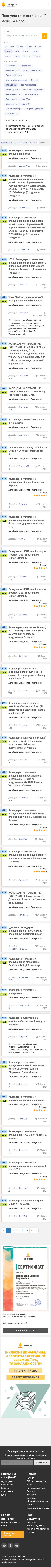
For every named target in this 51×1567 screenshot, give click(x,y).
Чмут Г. (22, 539)
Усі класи (9, 47)
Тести (29, 1484)
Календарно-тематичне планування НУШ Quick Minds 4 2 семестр (27, 1134)
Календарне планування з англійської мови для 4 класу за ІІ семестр (26, 1021)
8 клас (8, 56)
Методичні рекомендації (16, 80)
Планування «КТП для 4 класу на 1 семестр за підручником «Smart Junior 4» (27, 554)
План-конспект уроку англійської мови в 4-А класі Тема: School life (27, 451)
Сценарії (34, 80)
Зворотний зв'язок (9, 1534)
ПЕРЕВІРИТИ (42, 1462)
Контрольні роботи (13, 75)
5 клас (17, 51)
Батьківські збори (13, 109)
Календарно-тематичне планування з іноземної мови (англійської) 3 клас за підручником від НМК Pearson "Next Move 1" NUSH (25, 779)
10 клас (26, 56)
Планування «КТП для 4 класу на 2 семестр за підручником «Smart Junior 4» (27, 592)
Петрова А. (23, 313)
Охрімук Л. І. (24, 839)
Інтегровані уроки (13, 94)
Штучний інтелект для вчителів (37, 1503)
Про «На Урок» (8, 1519)
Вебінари (5, 1488)
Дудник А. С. (24, 166)
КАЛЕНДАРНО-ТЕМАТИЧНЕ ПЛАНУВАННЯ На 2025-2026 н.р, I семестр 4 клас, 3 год (27, 391)
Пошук (7, 31)
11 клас (36, 56)
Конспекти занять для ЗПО (17, 104)
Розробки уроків (12, 70)
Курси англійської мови (38, 1508)
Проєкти (31, 1491)
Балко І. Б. (23, 285)
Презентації (26, 66)
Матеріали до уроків (32, 70)
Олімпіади (32, 1498)
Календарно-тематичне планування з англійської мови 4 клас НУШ (27, 1166)
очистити (31, 35)
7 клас (35, 51)
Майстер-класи (31, 94)
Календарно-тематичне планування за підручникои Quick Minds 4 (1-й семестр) (24, 962)
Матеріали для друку (34, 109)
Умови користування (27, 1560)
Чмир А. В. (23, 1037)
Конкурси (31, 1494)
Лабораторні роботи (36, 1488)
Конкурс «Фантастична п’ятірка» (38, 1530)
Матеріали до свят (36, 1525)
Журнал (30, 1478)
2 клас (29, 47)
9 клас (17, 56)
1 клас (20, 47)
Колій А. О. (23, 1216)
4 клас (8, 51)
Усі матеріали (11, 66)
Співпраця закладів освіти (10, 1524)
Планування (10, 85)
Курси (4, 1495)
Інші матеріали (12, 113)
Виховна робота (12, 90)
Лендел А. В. (24, 208)
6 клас (26, 51)
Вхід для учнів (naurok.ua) (33, 1520)
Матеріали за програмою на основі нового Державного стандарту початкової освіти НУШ (24, 129)
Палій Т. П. (23, 915)
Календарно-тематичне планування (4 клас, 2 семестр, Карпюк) (26, 482)
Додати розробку (26, 1330)
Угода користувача (10, 1560)
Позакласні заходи (28, 85)
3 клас (38, 47)
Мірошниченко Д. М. (17, 949)
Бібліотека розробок (36, 1481)
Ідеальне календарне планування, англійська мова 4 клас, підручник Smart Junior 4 (26, 930)
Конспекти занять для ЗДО (17, 99)
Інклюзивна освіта (16, 120)
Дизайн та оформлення (33, 90)
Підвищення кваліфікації (7, 1483)
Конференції (7, 1491)
